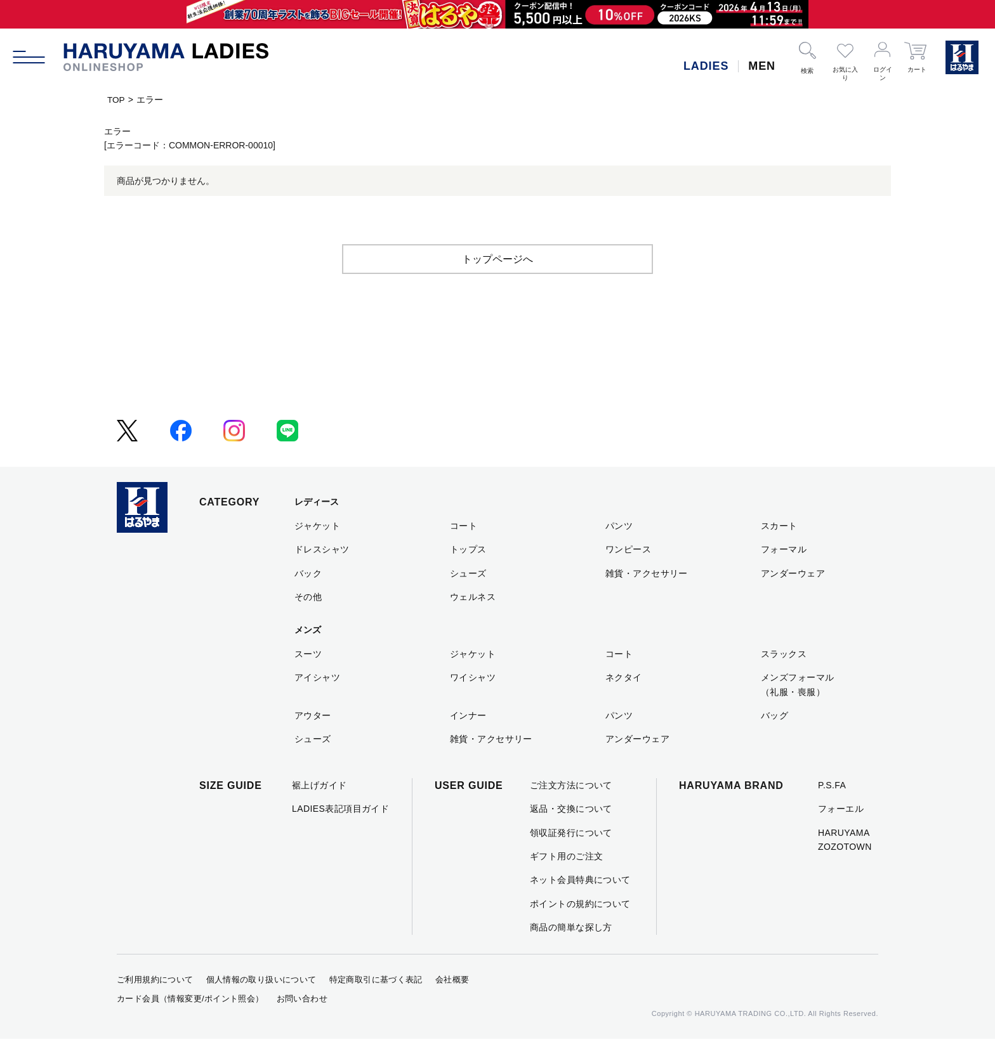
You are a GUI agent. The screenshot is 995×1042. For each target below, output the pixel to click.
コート (463, 528)
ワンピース (628, 552)
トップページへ (497, 261)
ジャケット (317, 528)
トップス (468, 552)
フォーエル (841, 811)
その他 (308, 599)
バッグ (774, 718)
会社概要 (452, 982)
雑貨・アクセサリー (646, 576)
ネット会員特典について (580, 882)
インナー (468, 718)
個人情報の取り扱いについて (261, 982)
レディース (316, 505)
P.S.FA (832, 788)
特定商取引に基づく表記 (376, 982)
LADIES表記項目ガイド (340, 811)
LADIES (705, 66)
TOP (116, 99)
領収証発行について (571, 835)
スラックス (784, 656)
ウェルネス (473, 599)
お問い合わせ (302, 1001)
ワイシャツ (473, 680)
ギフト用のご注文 (566, 859)
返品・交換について (571, 811)
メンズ (307, 633)
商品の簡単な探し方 (571, 930)
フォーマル (784, 552)
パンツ (619, 528)
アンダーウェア (793, 576)
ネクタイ (623, 680)
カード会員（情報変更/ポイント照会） (190, 1001)
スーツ (308, 656)
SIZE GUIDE (230, 788)
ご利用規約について (155, 982)
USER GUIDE (469, 788)
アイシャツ (317, 680)
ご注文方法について (571, 788)
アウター (312, 718)
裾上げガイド (319, 788)
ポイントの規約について (580, 906)
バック (308, 576)
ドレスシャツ (322, 552)
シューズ (468, 576)
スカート (779, 528)
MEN (761, 66)
